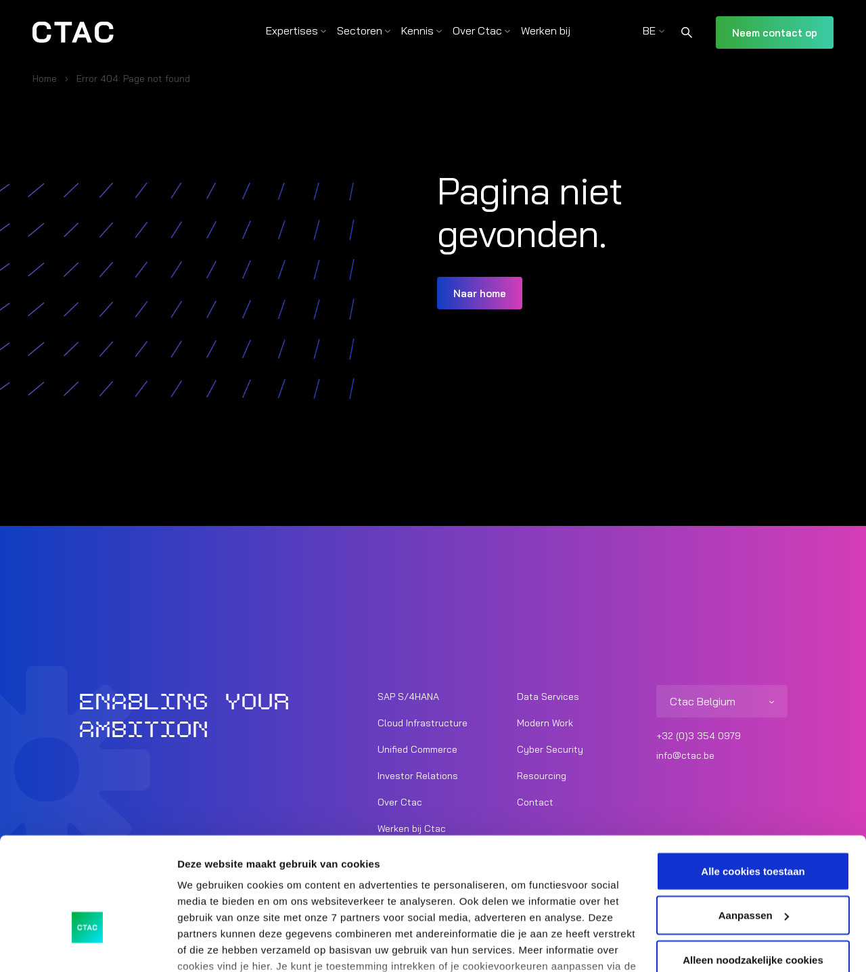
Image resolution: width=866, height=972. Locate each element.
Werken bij (545, 30)
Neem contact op (774, 32)
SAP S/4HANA (408, 696)
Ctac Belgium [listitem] (702, 701)
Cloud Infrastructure (423, 723)
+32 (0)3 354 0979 (698, 736)
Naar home (479, 293)
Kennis (417, 30)
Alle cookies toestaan (752, 782)
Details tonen (209, 945)
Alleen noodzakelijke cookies (753, 871)
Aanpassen (754, 827)
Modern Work (545, 723)
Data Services (548, 696)
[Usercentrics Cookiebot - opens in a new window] (87, 945)
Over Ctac (477, 30)
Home (44, 78)
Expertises (292, 30)
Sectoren (359, 30)
